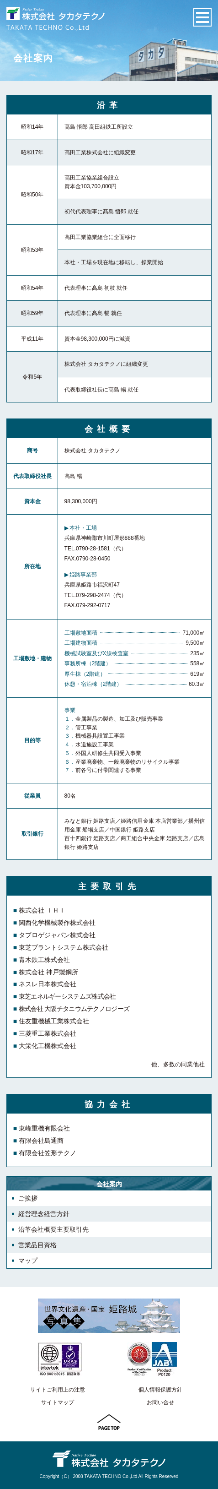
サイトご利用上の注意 (57, 1389)
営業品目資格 (37, 1245)
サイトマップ (57, 1402)
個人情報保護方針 (160, 1389)
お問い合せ (160, 1402)
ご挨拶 (27, 1198)
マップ (27, 1260)
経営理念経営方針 (43, 1213)
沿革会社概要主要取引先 (53, 1229)
